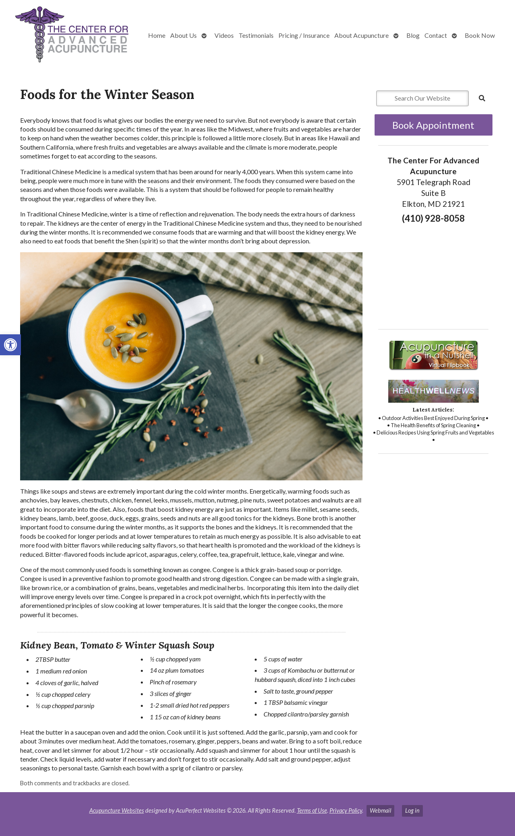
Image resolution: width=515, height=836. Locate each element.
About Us (183, 35)
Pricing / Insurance (304, 35)
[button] (10, 344)
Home (156, 35)
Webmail (380, 810)
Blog (413, 35)
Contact (435, 35)
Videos (224, 35)
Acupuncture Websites (116, 810)
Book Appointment (433, 125)
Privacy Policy (346, 810)
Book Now (480, 35)
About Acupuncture (361, 35)
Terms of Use (312, 810)
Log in (412, 810)
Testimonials (256, 35)
